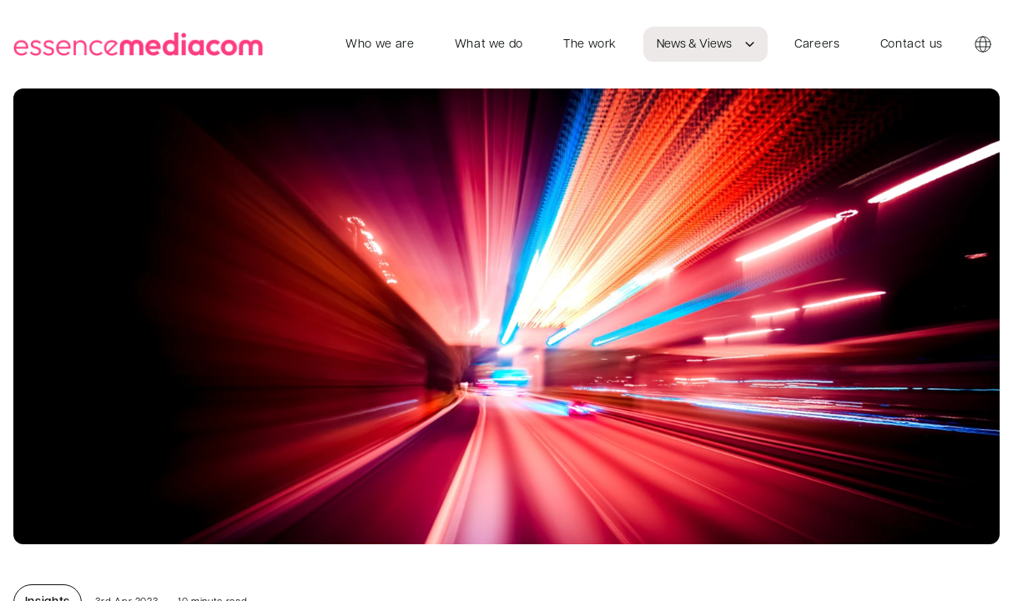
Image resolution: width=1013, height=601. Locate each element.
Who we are (379, 44)
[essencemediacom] (141, 44)
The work (590, 44)
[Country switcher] (983, 44)
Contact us (911, 44)
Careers (816, 44)
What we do (489, 44)
